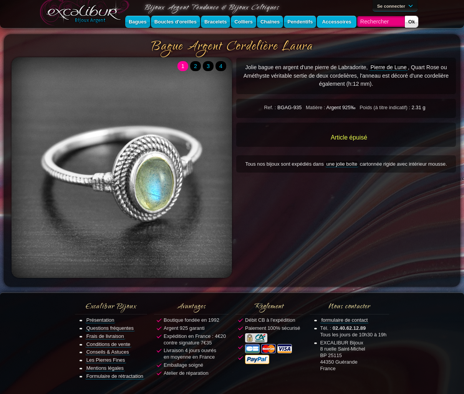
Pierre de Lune (388, 67)
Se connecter (396, 5)
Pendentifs (300, 22)
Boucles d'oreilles (175, 22)
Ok (411, 22)
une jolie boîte (342, 164)
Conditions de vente (108, 344)
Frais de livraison (105, 336)
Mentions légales (105, 368)
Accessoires (336, 22)
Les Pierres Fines (105, 360)
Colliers (243, 22)
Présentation (100, 320)
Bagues (138, 22)
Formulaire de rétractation (114, 376)
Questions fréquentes (110, 328)
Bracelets (215, 22)
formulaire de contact (344, 320)
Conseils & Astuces (107, 352)
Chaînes (270, 22)
